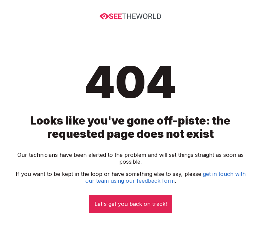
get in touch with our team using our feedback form (165, 177)
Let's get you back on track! (130, 203)
